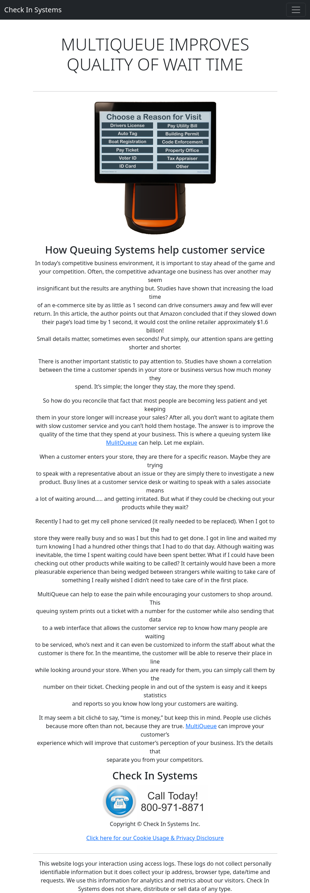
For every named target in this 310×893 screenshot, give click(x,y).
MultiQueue (201, 726)
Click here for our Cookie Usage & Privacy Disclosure (155, 838)
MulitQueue (121, 442)
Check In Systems (33, 9)
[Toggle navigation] (296, 10)
